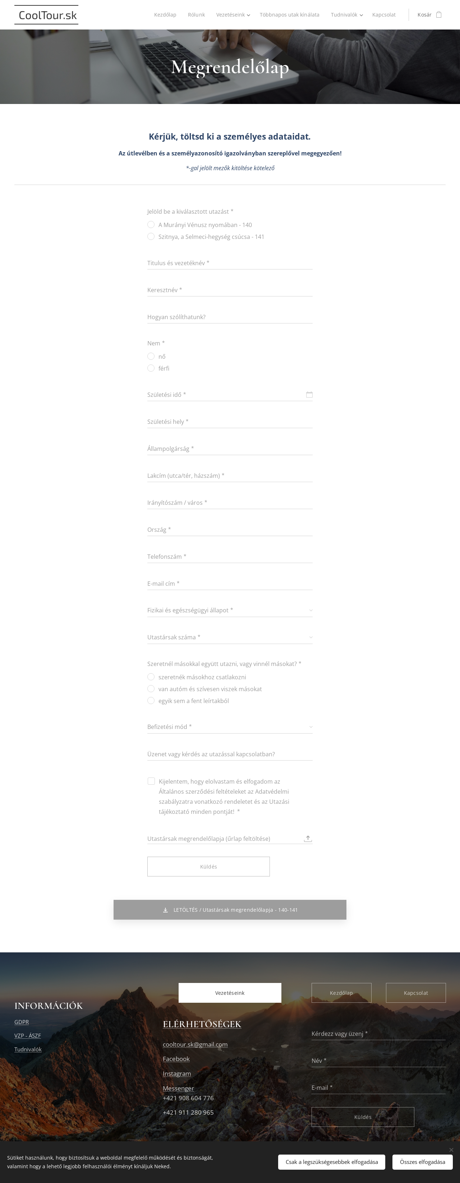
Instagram (177, 1073)
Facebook (176, 1059)
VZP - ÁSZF (27, 1035)
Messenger (178, 1088)
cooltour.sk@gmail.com (195, 1044)
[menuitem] (161, 15)
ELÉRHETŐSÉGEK (202, 1024)
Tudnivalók (28, 1049)
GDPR (21, 1021)
